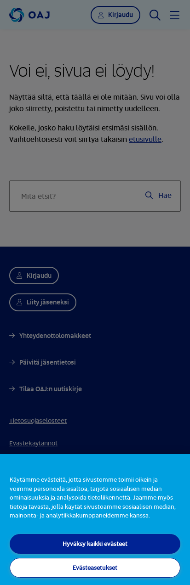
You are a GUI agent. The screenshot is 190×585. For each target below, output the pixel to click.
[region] (95, 519)
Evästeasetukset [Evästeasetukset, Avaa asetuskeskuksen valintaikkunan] (95, 567)
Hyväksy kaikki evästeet (95, 544)
